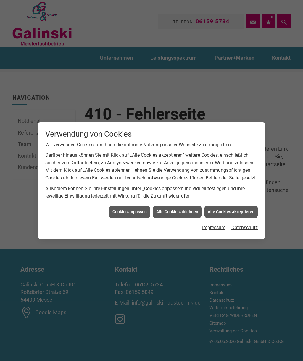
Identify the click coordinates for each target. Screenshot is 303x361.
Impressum (213, 226)
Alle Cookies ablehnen (177, 209)
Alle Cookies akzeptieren (231, 209)
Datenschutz (244, 226)
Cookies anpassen (129, 209)
